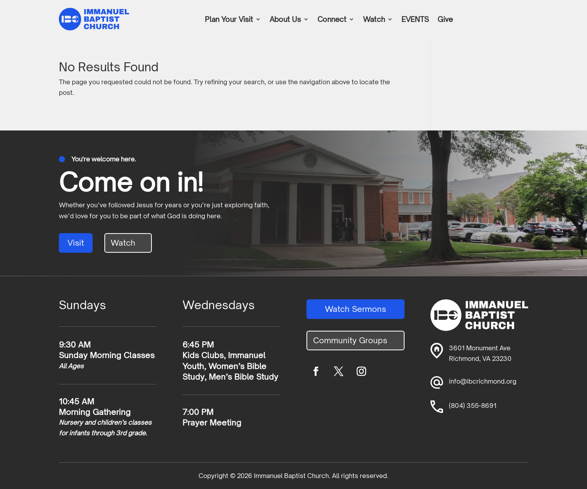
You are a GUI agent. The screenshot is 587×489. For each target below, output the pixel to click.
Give (445, 20)
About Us (285, 20)
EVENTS (415, 20)
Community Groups (350, 340)
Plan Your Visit (229, 20)
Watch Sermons (355, 309)
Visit (75, 243)
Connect (331, 20)
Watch (374, 20)
